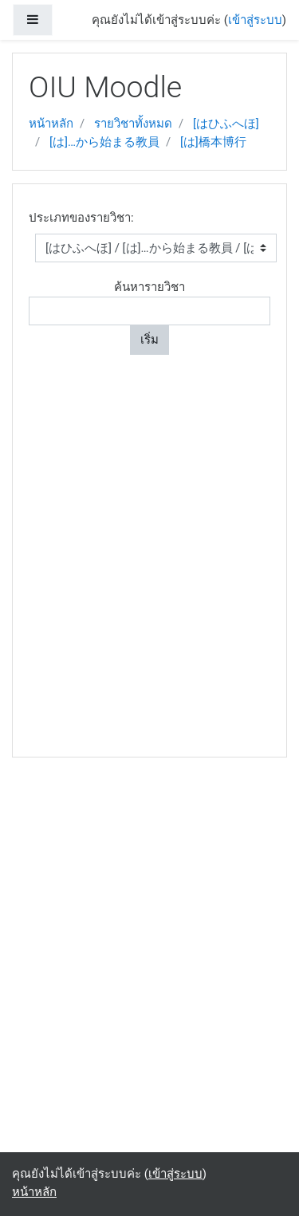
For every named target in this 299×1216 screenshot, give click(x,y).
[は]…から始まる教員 (104, 142)
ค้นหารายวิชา (149, 287)
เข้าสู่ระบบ (255, 20)
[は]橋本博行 (213, 142)
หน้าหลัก (51, 123)
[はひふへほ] (226, 123)
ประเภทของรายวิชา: (81, 218)
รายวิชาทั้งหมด (133, 123)
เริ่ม (149, 340)
